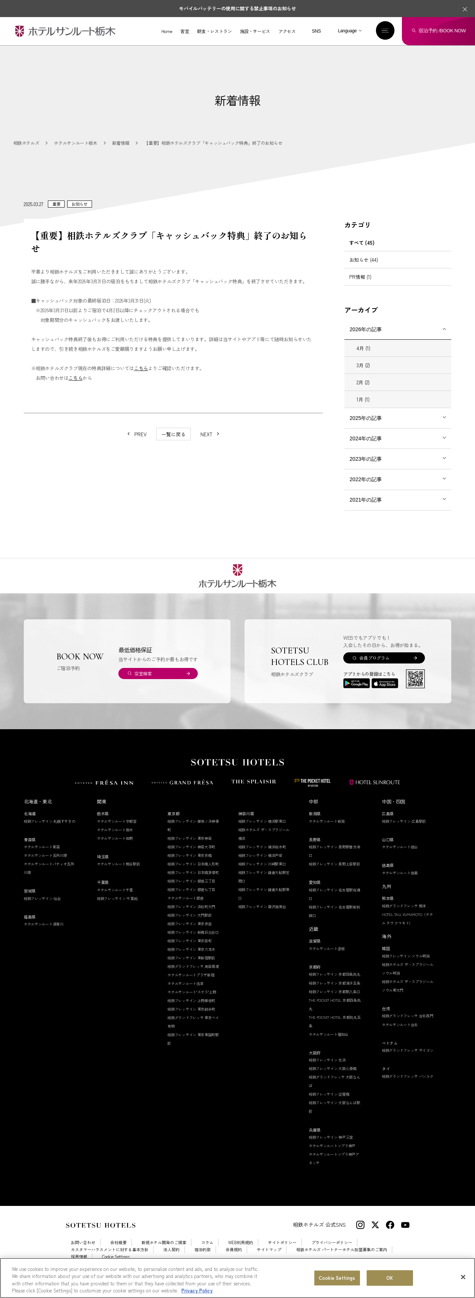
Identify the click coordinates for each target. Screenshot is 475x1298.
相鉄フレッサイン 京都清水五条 (334, 991)
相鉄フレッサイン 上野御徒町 (191, 1009)
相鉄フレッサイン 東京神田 (189, 846)
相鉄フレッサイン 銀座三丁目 (191, 889)
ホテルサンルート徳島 (400, 881)
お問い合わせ (83, 1251)
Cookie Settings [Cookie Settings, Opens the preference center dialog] (337, 1284)
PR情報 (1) (360, 285)
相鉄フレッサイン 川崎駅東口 (262, 872)
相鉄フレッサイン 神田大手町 (191, 855)
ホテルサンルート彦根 (327, 957)
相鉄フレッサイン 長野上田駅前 (334, 872)
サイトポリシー (282, 1251)
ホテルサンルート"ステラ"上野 (191, 1000)
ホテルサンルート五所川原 (45, 864)
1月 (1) (363, 407)
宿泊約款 (202, 1258)
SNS (316, 31)
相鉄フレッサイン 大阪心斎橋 (333, 1077)
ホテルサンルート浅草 (185, 992)
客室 (184, 31)
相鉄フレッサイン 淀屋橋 (329, 1103)
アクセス (287, 31)
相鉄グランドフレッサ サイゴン (407, 1058)
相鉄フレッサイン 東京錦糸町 (191, 1018)
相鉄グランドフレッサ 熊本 (404, 914)
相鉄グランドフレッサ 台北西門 (407, 1024)
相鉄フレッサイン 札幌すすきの (49, 829)
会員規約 (234, 1258)
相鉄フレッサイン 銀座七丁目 (191, 898)
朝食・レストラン (214, 31)
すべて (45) (361, 251)
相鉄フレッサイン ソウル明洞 (406, 964)
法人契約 (171, 1258)
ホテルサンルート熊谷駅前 (118, 872)
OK (389, 1284)
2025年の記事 (366, 427)
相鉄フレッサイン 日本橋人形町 (193, 872)
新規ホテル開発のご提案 (163, 1251)
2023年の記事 (366, 467)
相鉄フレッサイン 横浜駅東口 (262, 829)
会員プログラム (374, 666)
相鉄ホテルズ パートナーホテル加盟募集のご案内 (341, 1258)
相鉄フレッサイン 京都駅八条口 (334, 1000)
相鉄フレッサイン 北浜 (327, 1069)
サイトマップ (269, 1258)
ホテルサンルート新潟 (327, 829)
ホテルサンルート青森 (42, 855)
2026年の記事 (366, 338)
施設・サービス (255, 31)
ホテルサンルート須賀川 (43, 933)
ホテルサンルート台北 (400, 1033)
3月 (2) (363, 373)
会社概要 (118, 1251)
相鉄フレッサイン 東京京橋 (189, 864)
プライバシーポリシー (331, 1251)
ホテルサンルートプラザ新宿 (190, 983)
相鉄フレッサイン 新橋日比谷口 (193, 940)
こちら (141, 376)
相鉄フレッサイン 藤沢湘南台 (262, 915)
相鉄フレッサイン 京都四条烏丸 (334, 983)
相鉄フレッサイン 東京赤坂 (189, 932)
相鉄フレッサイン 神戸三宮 (331, 1145)
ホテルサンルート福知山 (328, 1043)
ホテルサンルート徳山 (400, 855)
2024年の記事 (366, 447)
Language (347, 30)
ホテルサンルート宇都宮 (117, 829)
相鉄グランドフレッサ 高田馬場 (193, 975)
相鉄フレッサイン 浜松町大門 (191, 915)
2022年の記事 (366, 488)
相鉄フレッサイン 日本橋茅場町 (193, 881)
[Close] (463, 1283)
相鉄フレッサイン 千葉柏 (117, 907)
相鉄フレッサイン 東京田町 (189, 949)
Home (167, 31)
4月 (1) (363, 356)
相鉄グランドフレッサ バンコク (407, 1084)
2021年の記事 (366, 508)
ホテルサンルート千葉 (115, 898)
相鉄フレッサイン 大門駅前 (189, 923)
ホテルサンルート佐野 (115, 846)
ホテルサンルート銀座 (185, 906)
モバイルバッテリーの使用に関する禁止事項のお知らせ (237, 8)
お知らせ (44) (363, 268)
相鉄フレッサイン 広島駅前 (404, 829)
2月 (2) (363, 390)
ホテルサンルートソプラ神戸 (332, 1154)
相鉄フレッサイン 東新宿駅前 (191, 966)
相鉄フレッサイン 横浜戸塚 (260, 864)
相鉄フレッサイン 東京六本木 (191, 958)
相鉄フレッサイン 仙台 (42, 907)
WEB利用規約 (240, 1251)
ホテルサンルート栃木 (115, 838)
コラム (207, 1251)
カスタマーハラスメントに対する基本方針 (109, 1258)
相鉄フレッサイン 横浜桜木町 (262, 855)
